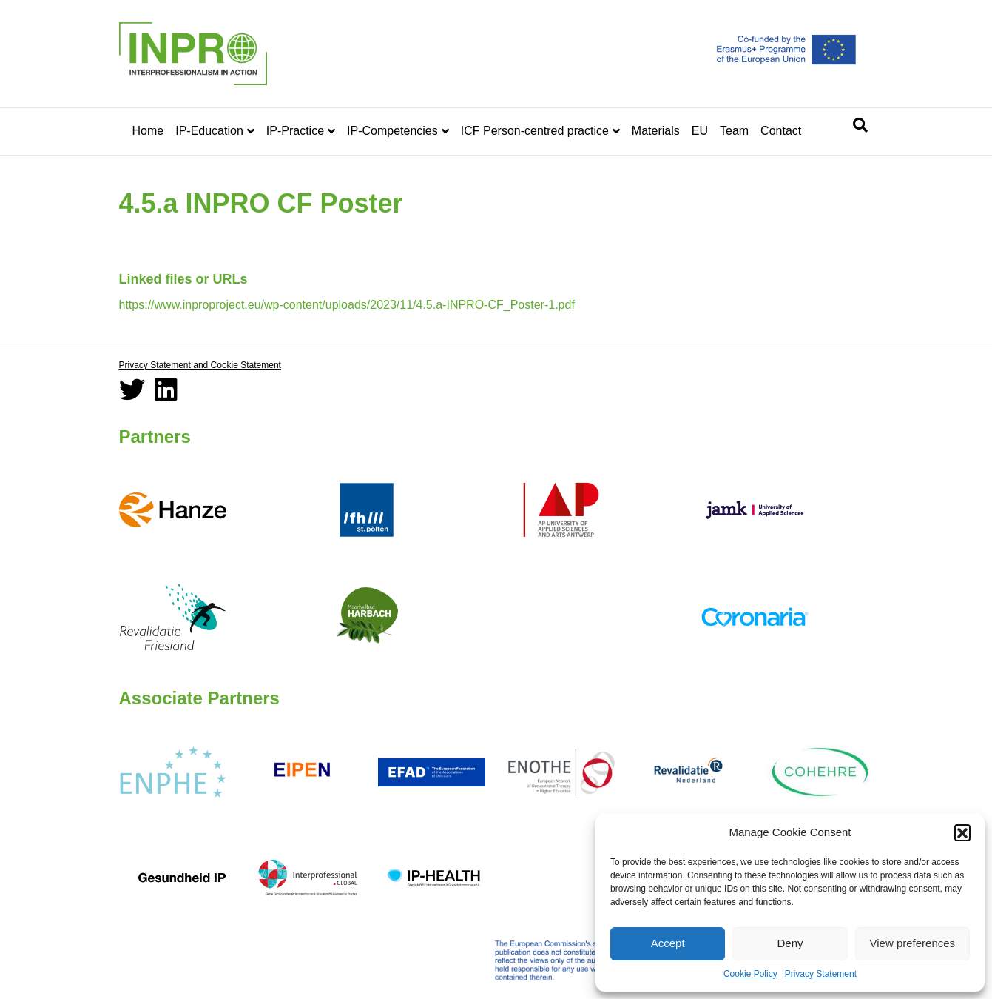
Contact (780, 130)
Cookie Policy (750, 974)
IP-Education (209, 130)
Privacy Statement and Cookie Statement (200, 365)
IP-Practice (295, 130)
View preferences (913, 943)
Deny (790, 943)
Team (734, 130)
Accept (668, 943)
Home (148, 130)
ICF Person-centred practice (535, 130)
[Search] (860, 125)
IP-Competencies (392, 130)
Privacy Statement (821, 974)
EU (700, 130)
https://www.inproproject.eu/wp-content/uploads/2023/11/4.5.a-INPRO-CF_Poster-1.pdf (347, 304)
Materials (656, 130)
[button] (962, 832)
